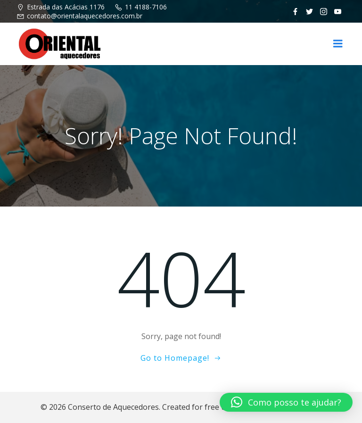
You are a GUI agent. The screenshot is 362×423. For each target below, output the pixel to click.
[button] (286, 402)
